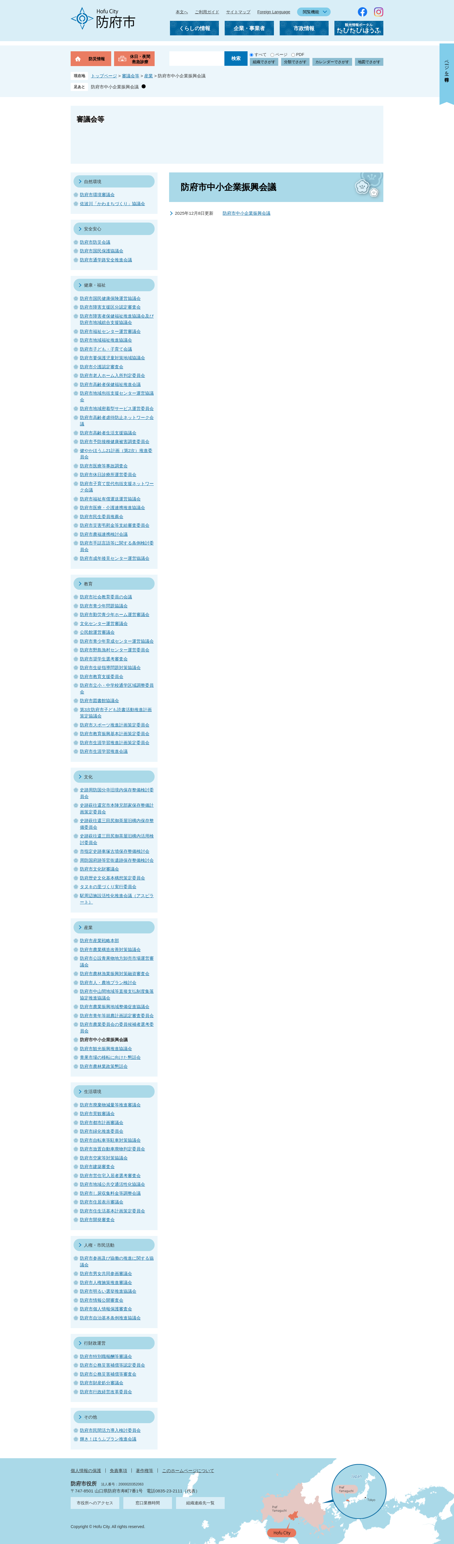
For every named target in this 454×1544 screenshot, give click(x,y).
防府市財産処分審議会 (101, 1382)
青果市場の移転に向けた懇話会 (110, 1057)
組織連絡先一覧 (200, 1503)
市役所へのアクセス (95, 1503)
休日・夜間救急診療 (140, 59)
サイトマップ (238, 12)
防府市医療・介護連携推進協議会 (112, 507)
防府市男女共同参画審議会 (106, 1273)
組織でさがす (264, 62)
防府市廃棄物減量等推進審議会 (110, 1104)
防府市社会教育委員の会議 (106, 596)
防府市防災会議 (95, 242)
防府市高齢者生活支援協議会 (108, 432)
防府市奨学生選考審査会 (104, 658)
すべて (261, 54)
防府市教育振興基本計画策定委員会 (114, 733)
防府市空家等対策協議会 (104, 1157)
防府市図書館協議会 (99, 700)
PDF (300, 54)
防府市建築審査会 (97, 1166)
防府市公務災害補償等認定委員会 (112, 1365)
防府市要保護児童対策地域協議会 (112, 357)
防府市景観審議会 (97, 1113)
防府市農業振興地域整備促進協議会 (114, 1006)
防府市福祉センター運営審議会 (110, 331)
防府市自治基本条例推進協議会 (110, 1317)
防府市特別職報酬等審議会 (106, 1356)
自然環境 (92, 181)
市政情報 (304, 28)
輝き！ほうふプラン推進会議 (108, 1438)
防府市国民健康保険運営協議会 (110, 298)
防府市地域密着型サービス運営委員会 (117, 408)
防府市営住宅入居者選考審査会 (110, 1175)
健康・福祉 (95, 285)
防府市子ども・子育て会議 (106, 349)
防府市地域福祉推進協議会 (106, 340)
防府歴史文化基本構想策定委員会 (112, 877)
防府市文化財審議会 (99, 868)
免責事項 (118, 1470)
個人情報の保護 (86, 1470)
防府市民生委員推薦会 (101, 516)
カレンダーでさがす (332, 62)
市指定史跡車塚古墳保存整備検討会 (114, 851)
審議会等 (130, 75)
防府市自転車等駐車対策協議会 (110, 1140)
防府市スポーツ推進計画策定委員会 (114, 724)
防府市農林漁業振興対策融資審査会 (114, 973)
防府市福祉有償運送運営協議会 (110, 498)
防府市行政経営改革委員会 (106, 1391)
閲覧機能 (311, 12)
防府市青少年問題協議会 (104, 605)
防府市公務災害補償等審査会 (108, 1374)
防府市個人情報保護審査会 (106, 1308)
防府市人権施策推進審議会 (106, 1282)
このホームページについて (188, 1470)
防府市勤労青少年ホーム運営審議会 (114, 614)
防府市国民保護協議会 (101, 250)
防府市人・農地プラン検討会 (108, 982)
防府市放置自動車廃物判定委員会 (112, 1148)
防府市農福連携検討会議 (104, 534)
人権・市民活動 (99, 1245)
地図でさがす (369, 62)
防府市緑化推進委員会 (101, 1131)
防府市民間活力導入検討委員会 (110, 1430)
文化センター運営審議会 (104, 623)
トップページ (104, 75)
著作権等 (144, 1470)
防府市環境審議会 (97, 194)
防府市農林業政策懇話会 (104, 1066)
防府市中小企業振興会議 (115, 86)
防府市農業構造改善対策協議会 (110, 949)
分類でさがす (295, 62)
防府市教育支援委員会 (101, 676)
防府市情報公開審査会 (101, 1300)
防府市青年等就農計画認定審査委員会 (117, 1015)
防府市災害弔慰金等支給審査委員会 (114, 525)
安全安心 (92, 228)
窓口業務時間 (148, 1503)
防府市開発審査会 (97, 1219)
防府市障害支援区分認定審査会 (110, 307)
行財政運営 (95, 1343)
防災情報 (97, 59)
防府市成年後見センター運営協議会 (114, 558)
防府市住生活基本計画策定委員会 (112, 1210)
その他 (90, 1416)
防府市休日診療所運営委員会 (108, 474)
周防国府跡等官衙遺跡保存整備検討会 (117, 860)
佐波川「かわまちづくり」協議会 (112, 203)
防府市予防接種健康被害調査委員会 (114, 441)
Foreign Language (273, 12)
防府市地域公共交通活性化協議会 (112, 1184)
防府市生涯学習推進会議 (104, 751)
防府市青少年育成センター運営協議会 (117, 641)
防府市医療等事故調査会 (104, 465)
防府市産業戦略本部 (99, 940)
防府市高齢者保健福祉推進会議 (110, 384)
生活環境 (92, 1091)
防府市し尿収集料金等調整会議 (110, 1193)
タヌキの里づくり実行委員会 (108, 886)
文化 (88, 776)
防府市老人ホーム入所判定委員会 (112, 375)
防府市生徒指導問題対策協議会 (110, 667)
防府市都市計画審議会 (101, 1122)
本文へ (182, 12)
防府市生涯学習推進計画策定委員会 (114, 742)
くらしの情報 (194, 28)
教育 (88, 583)
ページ (281, 54)
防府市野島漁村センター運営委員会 (114, 649)
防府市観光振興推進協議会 (106, 1048)
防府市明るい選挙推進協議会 (108, 1291)
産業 (148, 75)
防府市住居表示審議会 (101, 1201)
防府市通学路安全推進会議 (106, 259)
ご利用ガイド (207, 12)
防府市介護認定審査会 (101, 366)
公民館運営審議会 (97, 632)
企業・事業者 (249, 28)
